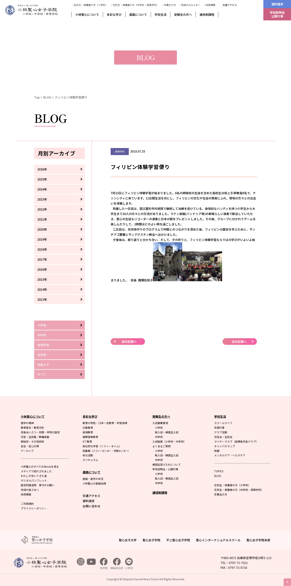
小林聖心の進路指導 (94, 483)
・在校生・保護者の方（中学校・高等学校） (134, 5)
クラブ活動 (220, 432)
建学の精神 (27, 423)
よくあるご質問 (161, 446)
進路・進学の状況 (93, 479)
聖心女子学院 (151, 540)
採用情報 (26, 494)
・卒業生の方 (168, 5)
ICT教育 (87, 441)
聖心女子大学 (128, 540)
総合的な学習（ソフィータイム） (102, 446)
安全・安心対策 (30, 446)
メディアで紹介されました (36, 471)
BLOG (47, 97)
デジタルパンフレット (34, 480)
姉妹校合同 (116, 564)
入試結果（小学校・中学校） (169, 441)
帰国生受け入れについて (166, 464)
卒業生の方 (220, 494)
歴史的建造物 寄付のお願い (38, 485)
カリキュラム (90, 460)
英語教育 (88, 432)
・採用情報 (209, 5)
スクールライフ (223, 423)
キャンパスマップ (224, 446)
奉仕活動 (88, 455)
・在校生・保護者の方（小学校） (89, 5)
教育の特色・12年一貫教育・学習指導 (105, 423)
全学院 (41, 354)
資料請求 (277, 4)
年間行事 (219, 427)
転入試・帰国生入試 (166, 432)
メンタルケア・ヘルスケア (229, 455)
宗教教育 (88, 427)
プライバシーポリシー (34, 508)
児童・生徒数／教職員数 (35, 437)
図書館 (106, 451)
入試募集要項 (160, 423)
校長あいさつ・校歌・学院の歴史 (40, 432)
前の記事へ (129, 341)
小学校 (41, 325)
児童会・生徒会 (223, 437)
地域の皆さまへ (30, 490)
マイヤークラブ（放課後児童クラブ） (236, 441)
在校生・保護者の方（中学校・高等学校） (239, 490)
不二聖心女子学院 (178, 540)
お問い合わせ (91, 506)
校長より (43, 364)
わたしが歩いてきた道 (34, 476)
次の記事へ (239, 341)
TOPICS (218, 471)
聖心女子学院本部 (258, 540)
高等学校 (43, 345)
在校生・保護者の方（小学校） (232, 485)
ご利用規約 (27, 503)
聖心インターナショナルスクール (218, 540)
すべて (41, 374)
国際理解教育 (90, 437)
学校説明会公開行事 (277, 14)
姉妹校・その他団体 (32, 441)
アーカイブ (27, 451)
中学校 (41, 335)
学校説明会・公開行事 (165, 469)
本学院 (104, 564)
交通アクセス (230, 5)
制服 (216, 451)
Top (37, 97)
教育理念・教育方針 (32, 427)
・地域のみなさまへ (189, 5)
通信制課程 (207, 14)
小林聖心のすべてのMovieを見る (40, 466)
